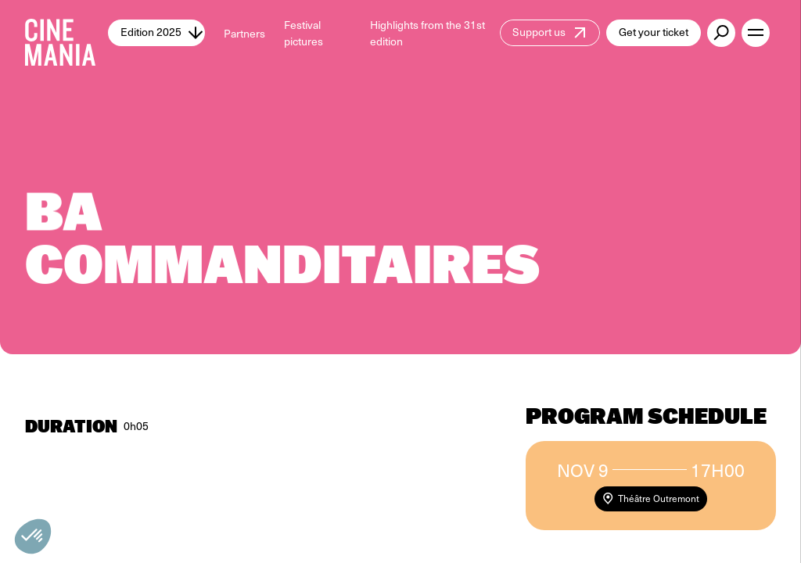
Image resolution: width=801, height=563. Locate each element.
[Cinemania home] (66, 33)
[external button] (721, 33)
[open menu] (756, 33)
